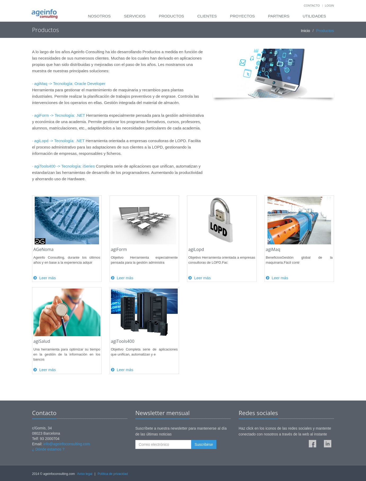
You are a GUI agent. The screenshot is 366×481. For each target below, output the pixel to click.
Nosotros (99, 16)
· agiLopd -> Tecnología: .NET (58, 140)
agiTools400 (123, 341)
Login (329, 5)
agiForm (119, 249)
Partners (278, 16)
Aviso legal (84, 474)
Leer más (44, 278)
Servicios (134, 16)
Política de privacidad (113, 474)
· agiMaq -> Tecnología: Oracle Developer (68, 83)
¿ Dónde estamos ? (48, 449)
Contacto (312, 5)
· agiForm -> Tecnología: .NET (58, 115)
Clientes (207, 16)
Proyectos (242, 16)
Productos (171, 16)
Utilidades (314, 16)
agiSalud (41, 341)
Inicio (305, 30)
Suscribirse (204, 444)
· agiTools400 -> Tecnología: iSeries (63, 166)
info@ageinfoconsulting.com (66, 444)
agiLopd (196, 249)
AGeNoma (43, 249)
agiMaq (273, 249)
